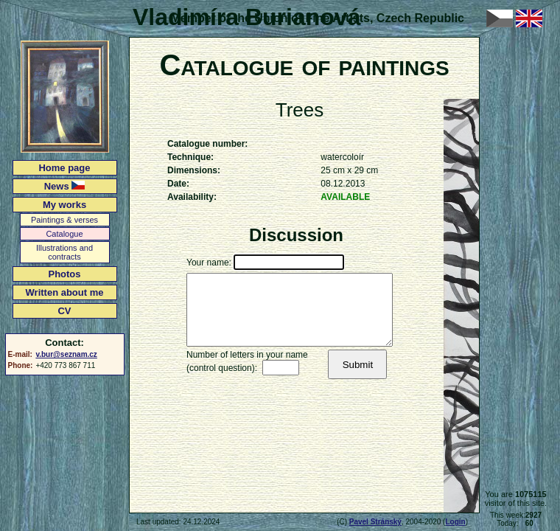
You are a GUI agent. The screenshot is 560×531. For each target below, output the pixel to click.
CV (64, 310)
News (64, 186)
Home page (64, 167)
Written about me (65, 292)
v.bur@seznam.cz (66, 354)
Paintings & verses (64, 219)
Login (455, 522)
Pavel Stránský (375, 522)
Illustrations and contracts (64, 252)
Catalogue (64, 233)
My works (64, 204)
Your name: (208, 262)
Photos (64, 274)
